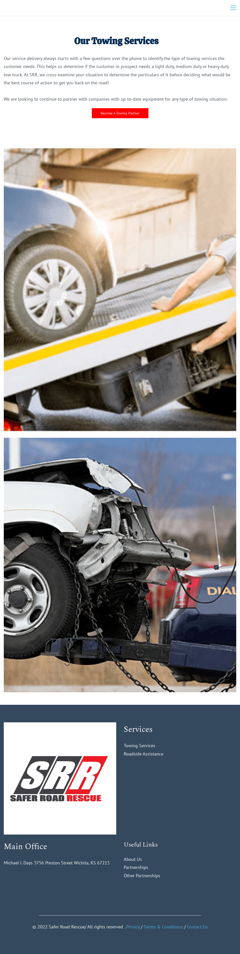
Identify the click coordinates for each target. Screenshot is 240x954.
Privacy (133, 927)
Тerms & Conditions (163, 927)
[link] (60, 726)
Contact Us (197, 927)
